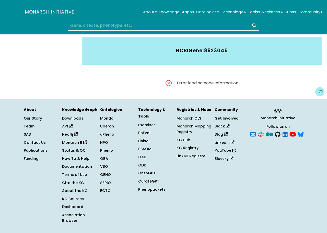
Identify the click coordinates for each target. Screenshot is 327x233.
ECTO (105, 190)
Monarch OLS (189, 118)
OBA (104, 158)
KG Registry (187, 147)
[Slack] (261, 134)
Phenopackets (152, 189)
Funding (31, 158)
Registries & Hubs (279, 12)
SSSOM (144, 148)
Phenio (106, 150)
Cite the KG (73, 182)
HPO (104, 142)
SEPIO (105, 182)
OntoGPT (147, 173)
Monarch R (74, 142)
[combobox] (163, 25)
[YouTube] (292, 134)
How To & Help (75, 158)
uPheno (107, 134)
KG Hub (183, 140)
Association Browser (73, 217)
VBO (104, 166)
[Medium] (269, 134)
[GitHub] (278, 134)
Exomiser (146, 124)
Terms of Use (74, 174)
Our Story (33, 118)
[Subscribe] (253, 134)
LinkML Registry (191, 156)
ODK (142, 165)
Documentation (77, 166)
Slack (222, 126)
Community (310, 12)
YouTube (225, 150)
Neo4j (70, 134)
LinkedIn (224, 142)
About (150, 12)
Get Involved (227, 118)
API (67, 126)
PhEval (144, 132)
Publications (36, 150)
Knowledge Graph (176, 12)
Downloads (72, 118)
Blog (221, 134)
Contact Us (35, 142)
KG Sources (73, 198)
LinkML (144, 141)
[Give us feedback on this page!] (319, 91)
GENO (105, 174)
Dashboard (72, 206)
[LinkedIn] (285, 134)
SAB (27, 134)
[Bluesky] (300, 134)
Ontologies (207, 12)
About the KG (75, 190)
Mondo (106, 118)
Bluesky (224, 158)
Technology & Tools (240, 12)
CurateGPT (148, 181)
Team (29, 126)
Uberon (107, 126)
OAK (142, 157)
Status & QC (74, 150)
